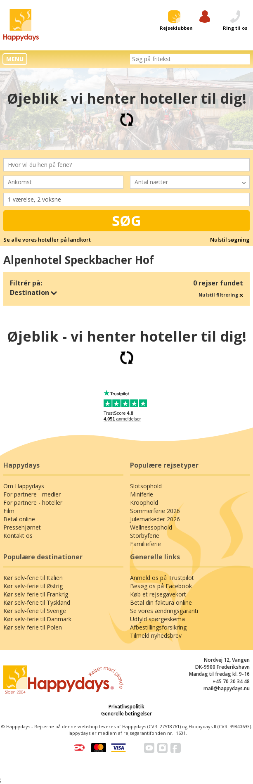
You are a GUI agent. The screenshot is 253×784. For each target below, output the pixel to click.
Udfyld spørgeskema (157, 619)
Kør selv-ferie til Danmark (37, 619)
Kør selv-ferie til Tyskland (36, 602)
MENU (15, 59)
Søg (126, 220)
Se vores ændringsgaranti (164, 611)
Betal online (19, 519)
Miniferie (141, 494)
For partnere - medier (32, 494)
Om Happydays (23, 486)
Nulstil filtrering (221, 295)
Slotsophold (146, 486)
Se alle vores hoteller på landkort (47, 239)
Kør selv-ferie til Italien (33, 578)
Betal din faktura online (161, 602)
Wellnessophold (151, 527)
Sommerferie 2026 (155, 511)
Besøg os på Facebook (161, 586)
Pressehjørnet (22, 527)
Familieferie (145, 544)
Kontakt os (18, 535)
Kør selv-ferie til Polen (32, 627)
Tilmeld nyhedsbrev (156, 635)
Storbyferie (144, 535)
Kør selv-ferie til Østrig (33, 586)
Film (8, 511)
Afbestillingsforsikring (158, 627)
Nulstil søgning (230, 239)
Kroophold (144, 502)
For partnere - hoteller (32, 502)
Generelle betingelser (126, 713)
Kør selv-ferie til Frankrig (35, 594)
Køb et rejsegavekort (158, 594)
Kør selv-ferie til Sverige (34, 611)
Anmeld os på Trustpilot (162, 578)
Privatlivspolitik (126, 706)
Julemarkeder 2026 (155, 519)
